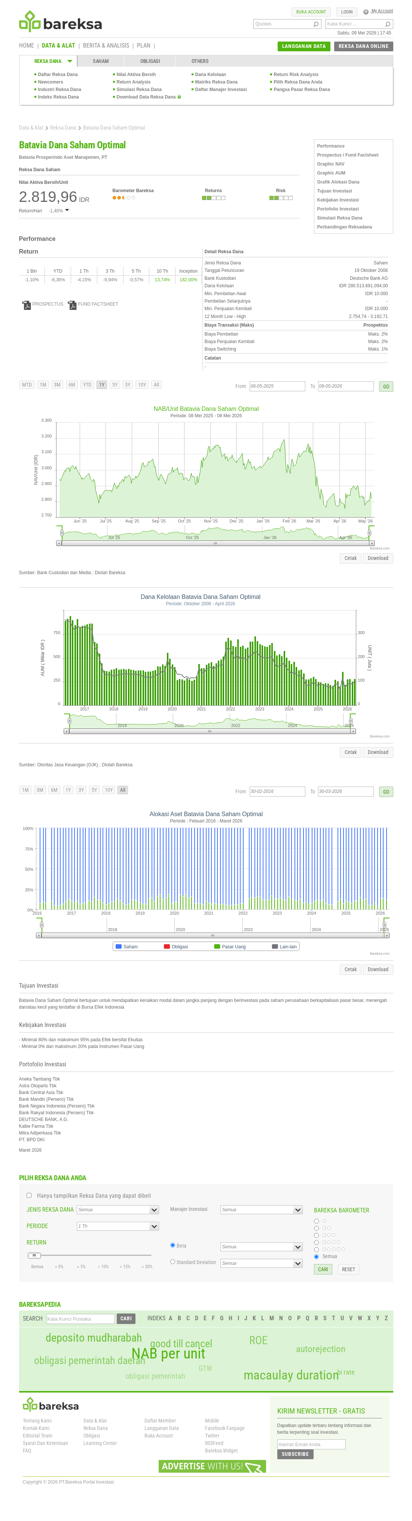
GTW (205, 1368)
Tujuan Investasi (334, 191)
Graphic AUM (331, 173)
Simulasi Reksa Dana (139, 89)
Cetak (351, 558)
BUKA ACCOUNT (311, 12)
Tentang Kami (37, 1421)
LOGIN (347, 12)
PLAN (143, 46)
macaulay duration (291, 1375)
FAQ (27, 1451)
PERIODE (37, 1226)
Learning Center (100, 1443)
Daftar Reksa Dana (58, 74)
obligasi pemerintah (155, 1376)
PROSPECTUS (43, 304)
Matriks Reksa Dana (216, 82)
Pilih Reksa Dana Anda (298, 82)
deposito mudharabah (94, 1337)
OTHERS (200, 61)
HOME (26, 46)
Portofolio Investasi (338, 209)
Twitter (212, 1436)
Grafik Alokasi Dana (338, 182)
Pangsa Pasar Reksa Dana (302, 89)
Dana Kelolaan (210, 74)
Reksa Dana (63, 127)
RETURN (36, 1242)
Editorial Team (37, 1436)
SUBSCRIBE (295, 1454)
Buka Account (158, 1436)
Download (378, 558)
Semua (330, 1256)
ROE (258, 1340)
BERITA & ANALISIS (106, 46)
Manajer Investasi (188, 1209)
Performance (331, 146)
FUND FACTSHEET (93, 304)
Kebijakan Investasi (338, 200)
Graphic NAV (331, 164)
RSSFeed (214, 1443)
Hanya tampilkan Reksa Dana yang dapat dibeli (94, 1195)
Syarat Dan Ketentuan (45, 1443)
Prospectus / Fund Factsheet (348, 155)
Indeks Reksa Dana (58, 97)
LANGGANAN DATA (304, 46)
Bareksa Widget (221, 1451)
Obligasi (91, 1436)
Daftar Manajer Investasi (221, 89)
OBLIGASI (150, 61)
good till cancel (181, 1344)
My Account (378, 10)
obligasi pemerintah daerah (90, 1360)
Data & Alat (31, 127)
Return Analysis (134, 82)
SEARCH (33, 1318)
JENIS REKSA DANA (50, 1209)
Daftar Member (160, 1421)
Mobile (212, 1421)
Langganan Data (161, 1428)
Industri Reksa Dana (59, 89)
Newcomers (50, 82)
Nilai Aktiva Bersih (136, 74)
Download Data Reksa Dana (146, 97)
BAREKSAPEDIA (40, 1304)
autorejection (320, 1349)
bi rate (346, 1372)
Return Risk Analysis (296, 74)
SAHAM (101, 61)
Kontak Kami (36, 1428)
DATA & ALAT (58, 46)
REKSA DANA (47, 61)
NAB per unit (168, 1353)
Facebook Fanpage (225, 1428)
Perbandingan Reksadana (344, 227)
